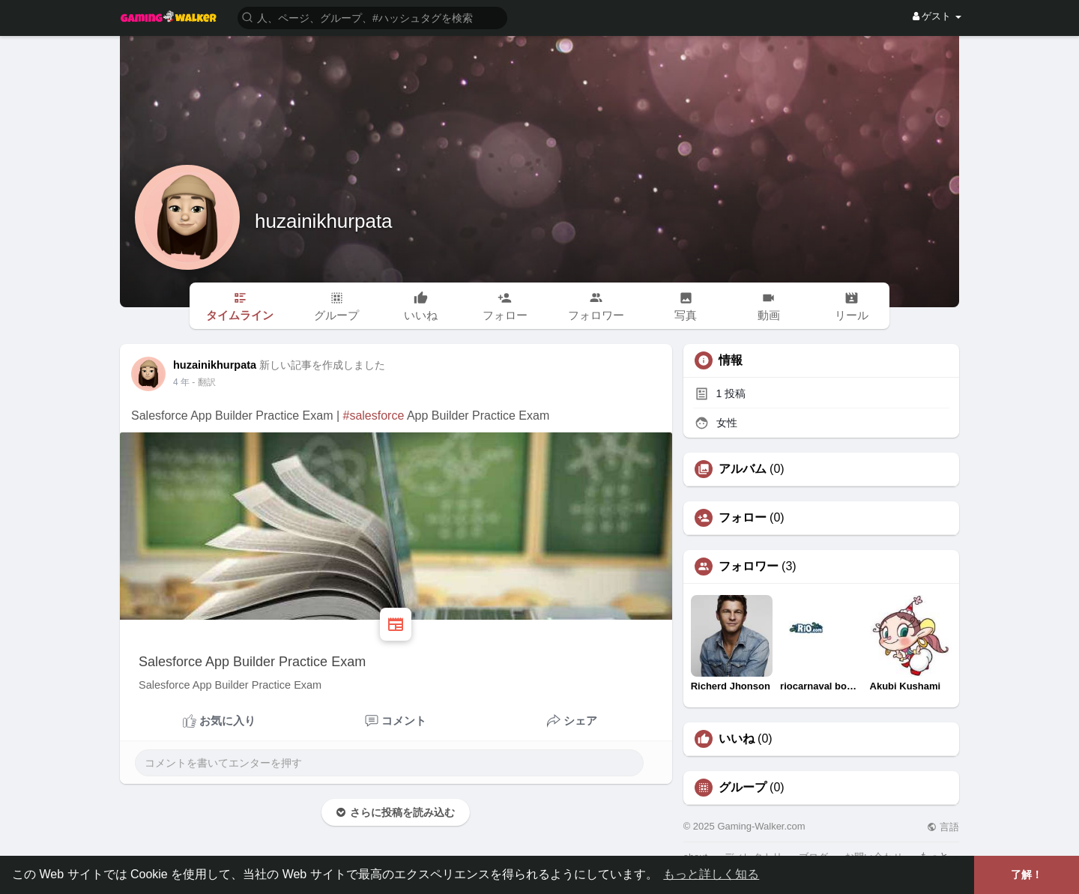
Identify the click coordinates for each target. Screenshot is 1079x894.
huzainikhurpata (324, 221)
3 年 (181, 382)
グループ (743, 788)
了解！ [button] (1026, 875)
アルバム (743, 469)
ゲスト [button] (937, 16)
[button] (372, 16)
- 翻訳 (203, 382)
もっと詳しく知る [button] (711, 874)
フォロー (743, 518)
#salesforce (374, 415)
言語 (943, 827)
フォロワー (749, 567)
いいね (737, 739)
